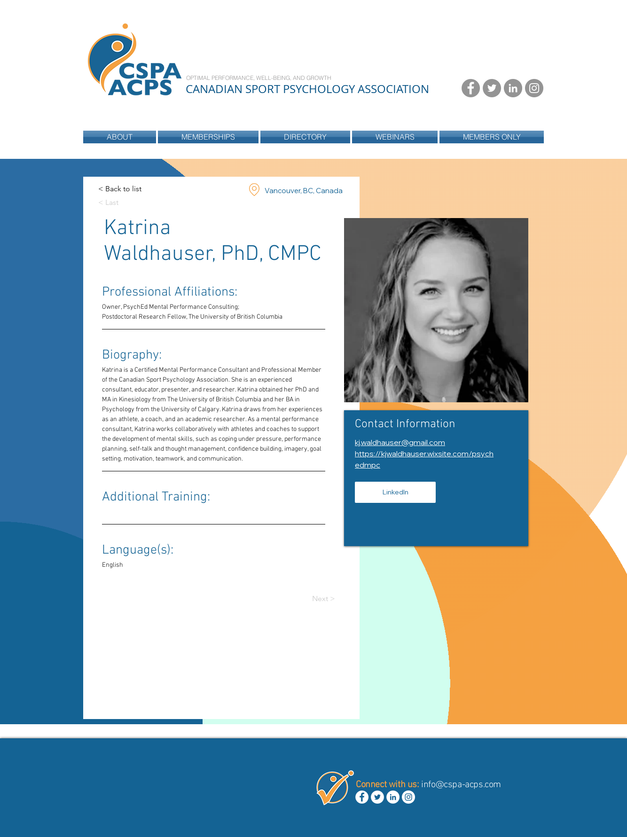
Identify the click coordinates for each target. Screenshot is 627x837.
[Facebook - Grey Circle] (471, 88)
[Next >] (330, 599)
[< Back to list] (119, 189)
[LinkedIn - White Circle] (393, 797)
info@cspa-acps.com (461, 784)
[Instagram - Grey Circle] (534, 88)
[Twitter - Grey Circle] (492, 88)
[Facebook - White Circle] (361, 797)
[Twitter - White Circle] (377, 797)
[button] (305, 137)
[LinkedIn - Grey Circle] (513, 88)
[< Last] (116, 203)
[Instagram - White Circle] (408, 797)
